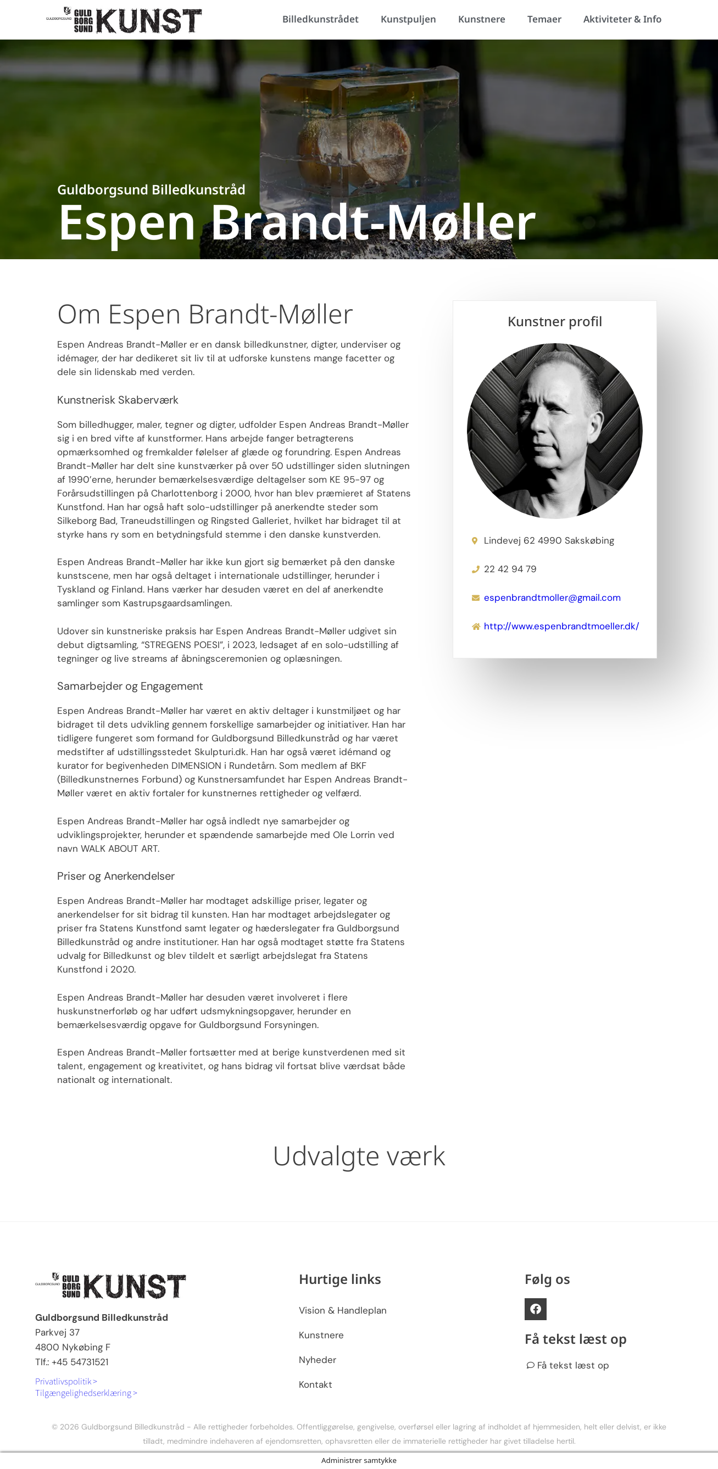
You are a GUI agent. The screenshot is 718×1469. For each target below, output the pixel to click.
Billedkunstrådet (320, 19)
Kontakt (315, 1384)
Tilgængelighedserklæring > (86, 1392)
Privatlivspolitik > (66, 1381)
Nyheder (317, 1360)
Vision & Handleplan (343, 1310)
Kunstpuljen (408, 19)
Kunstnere (481, 19)
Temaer (544, 19)
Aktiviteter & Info (622, 19)
